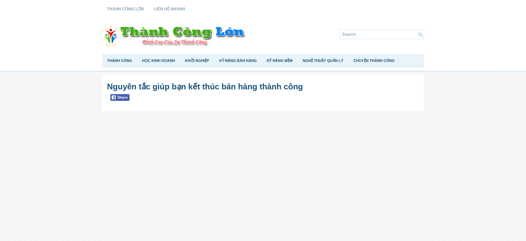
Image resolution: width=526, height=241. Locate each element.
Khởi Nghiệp (197, 61)
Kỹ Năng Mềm (280, 61)
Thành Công (119, 61)
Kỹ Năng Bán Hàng (238, 61)
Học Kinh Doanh (158, 61)
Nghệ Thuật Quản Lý (323, 61)
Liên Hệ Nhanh (169, 9)
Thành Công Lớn (125, 9)
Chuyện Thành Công (374, 61)
